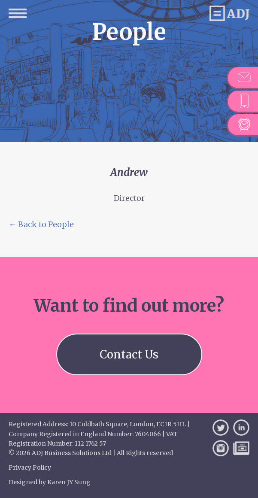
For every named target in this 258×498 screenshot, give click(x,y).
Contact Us (129, 354)
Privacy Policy (30, 467)
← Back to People (41, 224)
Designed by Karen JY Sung (50, 482)
